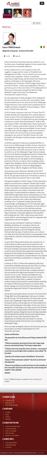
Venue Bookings (10, 445)
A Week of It (9, 400)
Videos (7, 417)
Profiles (7, 412)
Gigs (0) (16, 56)
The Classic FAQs (11, 443)
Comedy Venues (10, 428)
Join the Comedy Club (12, 426)
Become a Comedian (12, 435)
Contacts (8, 447)
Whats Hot (9, 403)
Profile (7, 56)
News (7, 414)
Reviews (8, 419)
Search (36, 23)
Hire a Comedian (10, 431)
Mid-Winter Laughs (11, 405)
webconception (40, 452)
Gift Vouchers (9, 433)
